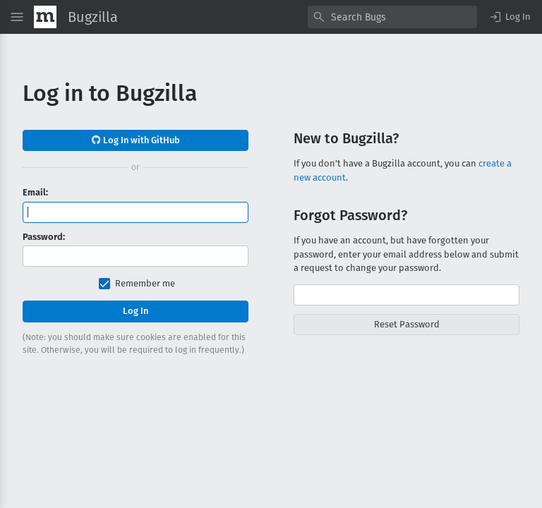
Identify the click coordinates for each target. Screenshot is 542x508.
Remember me (145, 283)
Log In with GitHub (136, 140)
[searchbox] (392, 17)
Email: (35, 192)
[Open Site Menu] (17, 17)
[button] (509, 17)
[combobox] (392, 17)
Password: (44, 236)
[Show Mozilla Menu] (45, 17)
